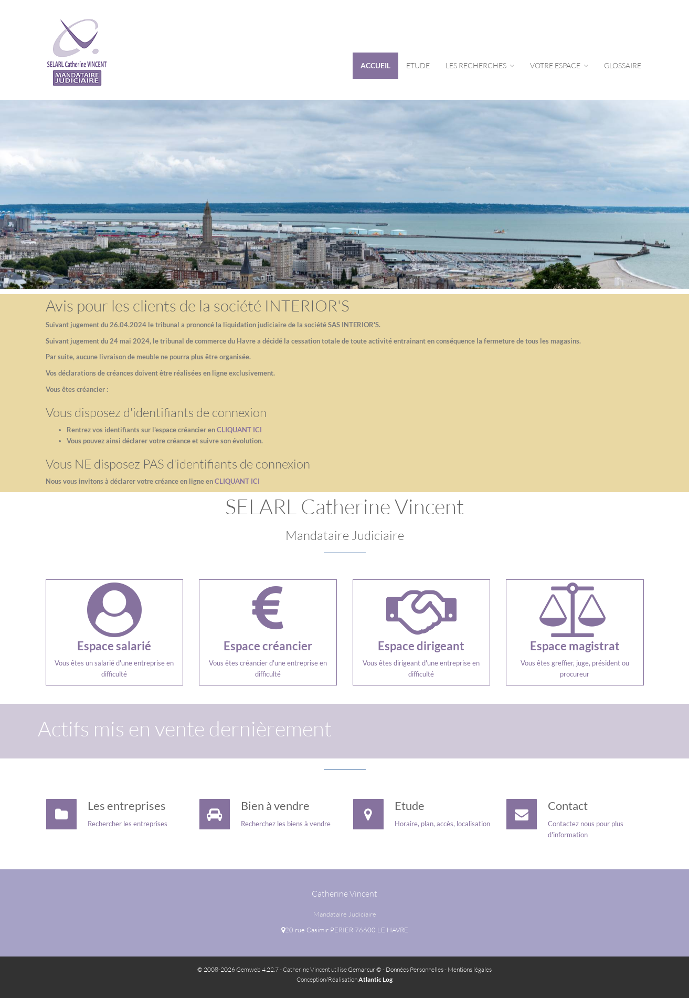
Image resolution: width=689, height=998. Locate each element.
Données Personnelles (414, 969)
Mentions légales (470, 969)
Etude (418, 65)
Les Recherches (480, 65)
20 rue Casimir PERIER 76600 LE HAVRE (344, 930)
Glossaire (622, 65)
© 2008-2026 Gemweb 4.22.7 (238, 969)
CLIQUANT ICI (239, 429)
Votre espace (559, 65)
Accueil (375, 65)
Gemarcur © (364, 969)
